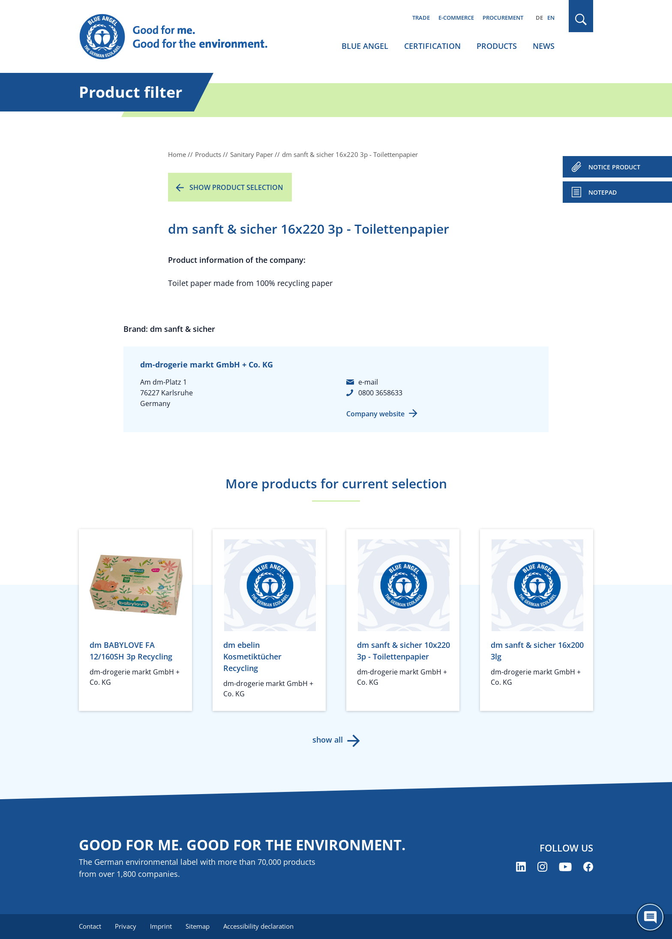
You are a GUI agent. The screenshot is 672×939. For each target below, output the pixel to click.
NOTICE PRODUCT (614, 167)
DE (539, 17)
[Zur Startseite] (182, 37)
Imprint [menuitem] (161, 926)
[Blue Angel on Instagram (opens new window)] (542, 867)
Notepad (602, 192)
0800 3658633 (380, 392)
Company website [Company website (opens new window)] (375, 413)
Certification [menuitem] (432, 46)
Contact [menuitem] (90, 926)
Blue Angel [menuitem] (365, 46)
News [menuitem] (544, 46)
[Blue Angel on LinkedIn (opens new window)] (521, 867)
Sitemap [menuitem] (198, 926)
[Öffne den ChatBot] (650, 917)
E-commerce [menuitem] (456, 17)
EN (551, 17)
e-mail (368, 382)
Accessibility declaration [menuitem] (258, 926)
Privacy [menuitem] (125, 926)
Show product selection (236, 187)
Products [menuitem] (497, 46)
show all (327, 739)
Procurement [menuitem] (503, 17)
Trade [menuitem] (421, 17)
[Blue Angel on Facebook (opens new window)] (588, 867)
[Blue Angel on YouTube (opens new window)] (565, 867)
